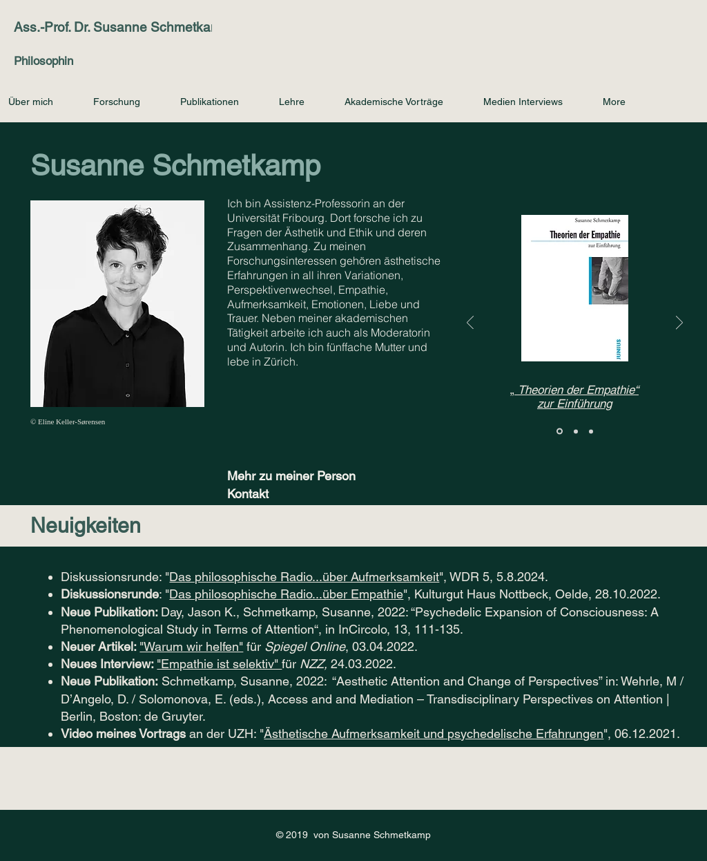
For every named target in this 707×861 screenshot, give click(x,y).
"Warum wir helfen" (191, 646)
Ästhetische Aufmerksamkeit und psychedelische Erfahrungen (433, 733)
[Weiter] (679, 324)
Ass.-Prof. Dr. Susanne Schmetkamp (121, 27)
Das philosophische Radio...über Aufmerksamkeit (304, 576)
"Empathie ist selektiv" (219, 663)
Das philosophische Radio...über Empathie (286, 594)
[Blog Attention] (576, 431)
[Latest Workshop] (591, 431)
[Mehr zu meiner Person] (298, 475)
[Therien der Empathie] (559, 431)
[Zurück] (470, 324)
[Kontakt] (276, 493)
